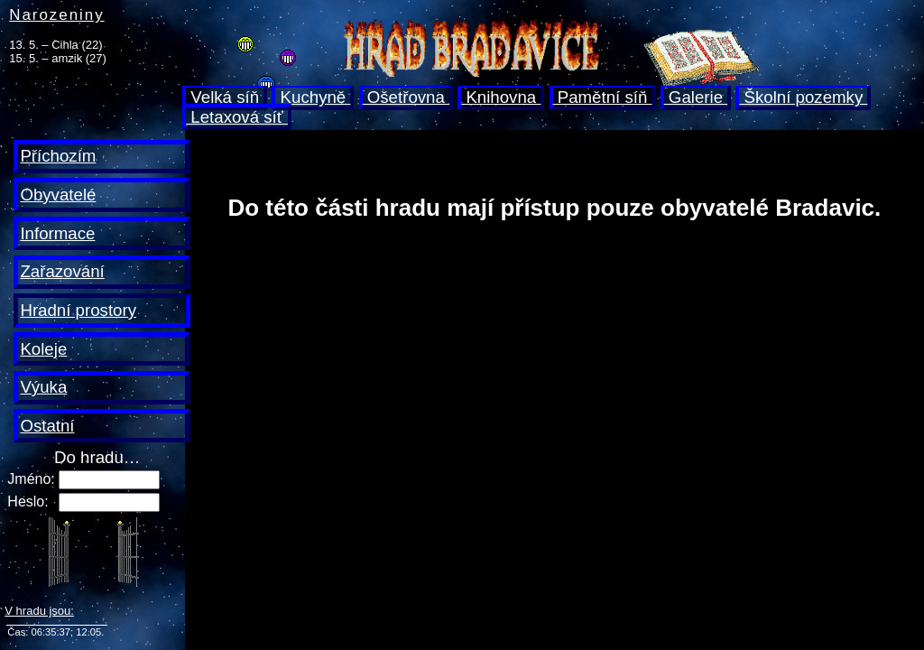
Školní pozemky (803, 97)
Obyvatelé (58, 194)
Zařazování (62, 271)
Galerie (696, 97)
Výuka (43, 386)
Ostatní (47, 425)
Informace (57, 233)
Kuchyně (312, 97)
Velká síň (224, 97)
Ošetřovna (406, 97)
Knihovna (501, 97)
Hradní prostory (78, 310)
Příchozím (58, 155)
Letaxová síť (237, 116)
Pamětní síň (602, 97)
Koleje (43, 348)
